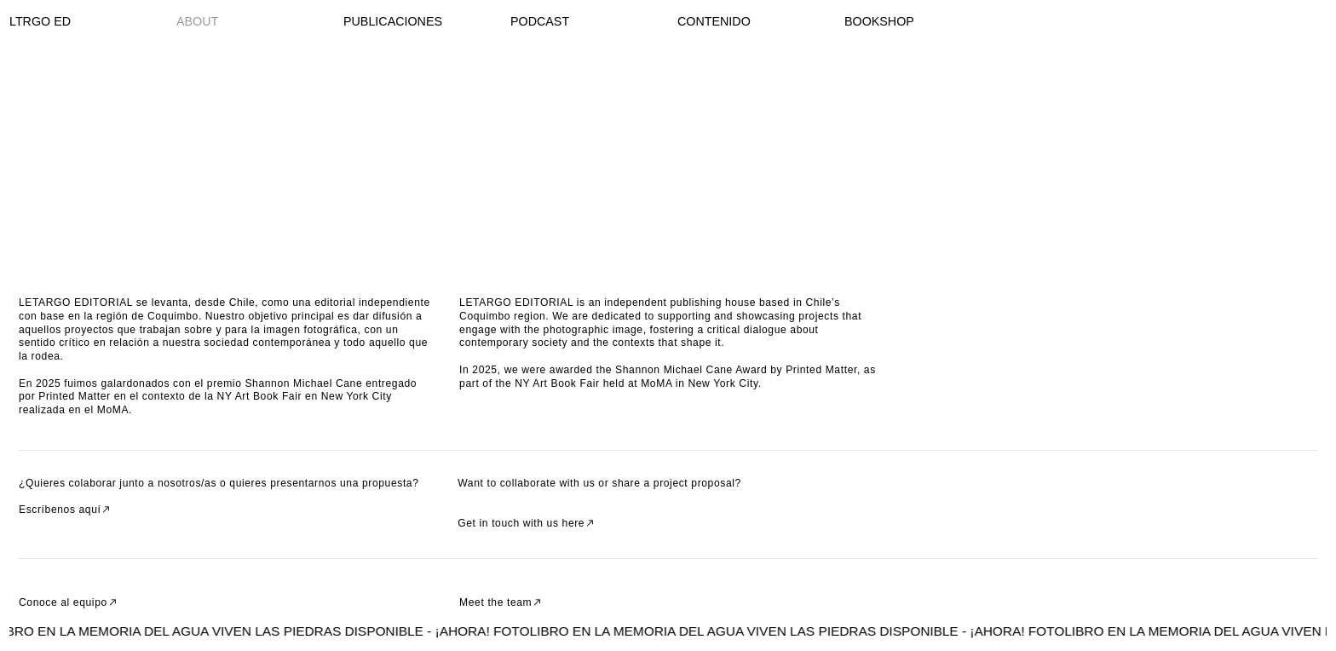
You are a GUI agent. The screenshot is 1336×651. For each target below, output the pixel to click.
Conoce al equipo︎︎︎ (68, 602)
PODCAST (539, 21)
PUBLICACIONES (392, 21)
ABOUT (197, 21)
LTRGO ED (40, 21)
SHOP (896, 21)
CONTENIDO (714, 21)
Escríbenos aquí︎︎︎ (65, 510)
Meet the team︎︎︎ (501, 602)
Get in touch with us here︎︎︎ (527, 523)
